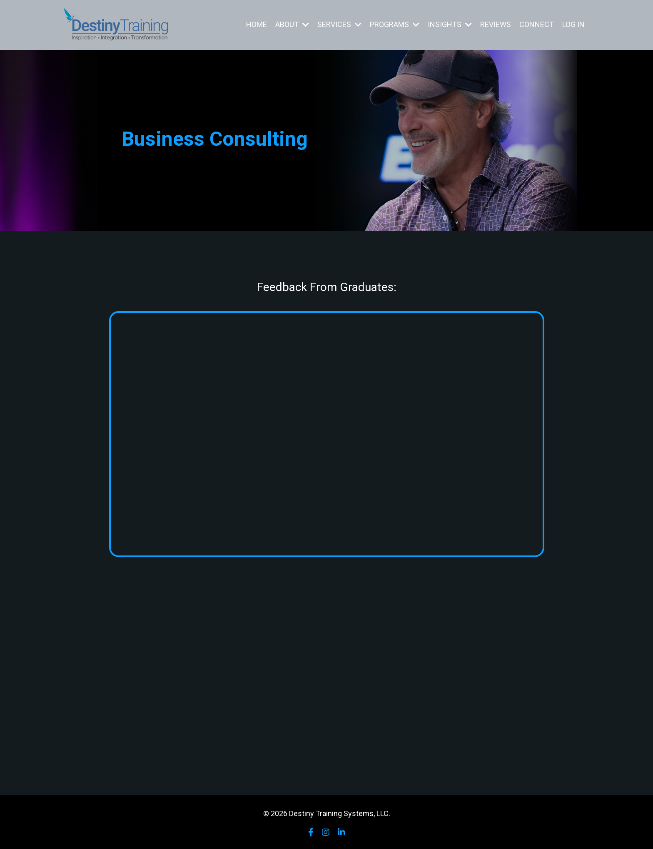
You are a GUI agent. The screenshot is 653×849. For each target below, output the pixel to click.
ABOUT (292, 24)
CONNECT (536, 24)
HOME (256, 24)
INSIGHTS (450, 24)
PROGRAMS (394, 24)
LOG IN (573, 24)
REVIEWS (495, 24)
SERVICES (339, 24)
